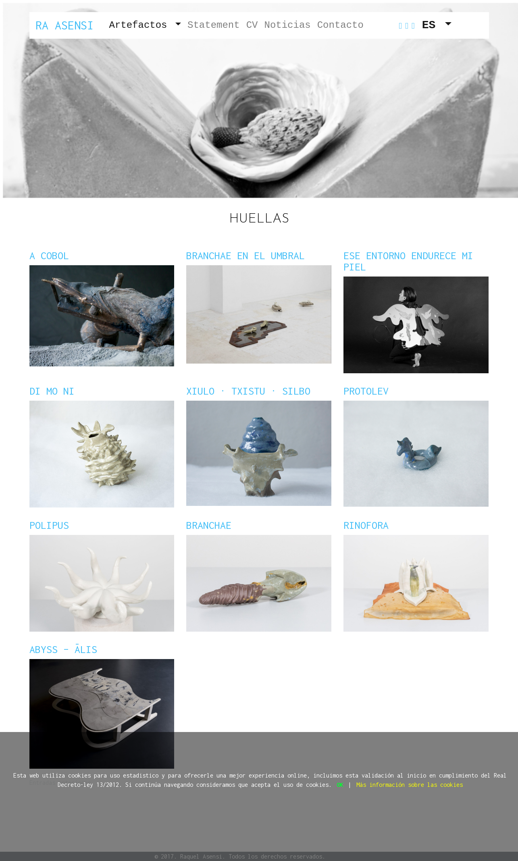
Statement (213, 25)
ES (432, 25)
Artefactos (141, 25)
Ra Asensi (64, 25)
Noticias (287, 25)
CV (252, 25)
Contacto (340, 25)
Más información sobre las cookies (409, 784)
